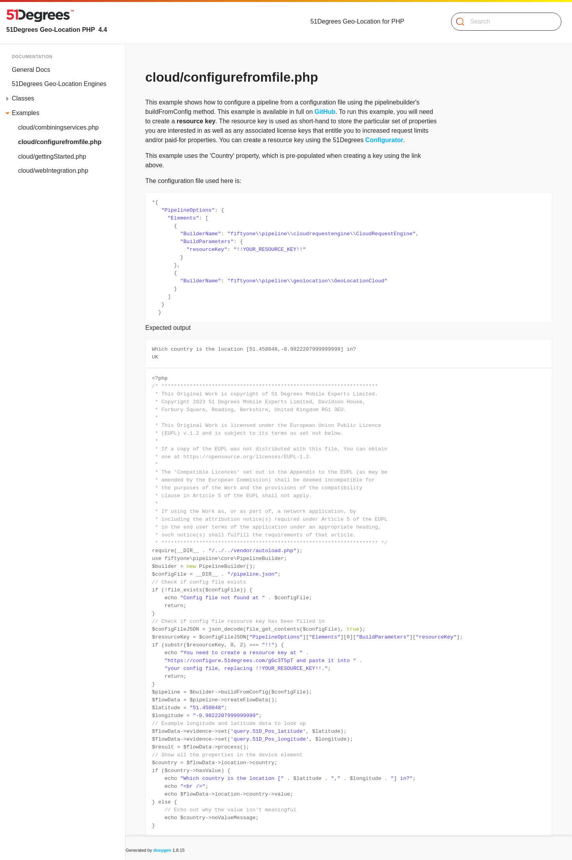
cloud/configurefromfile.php (59, 142)
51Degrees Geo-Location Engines (59, 84)
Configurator (384, 140)
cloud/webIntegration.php (53, 170)
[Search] (503, 21)
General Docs (31, 69)
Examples (25, 113)
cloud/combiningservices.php (58, 127)
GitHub (324, 111)
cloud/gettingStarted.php (52, 156)
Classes (23, 98)
